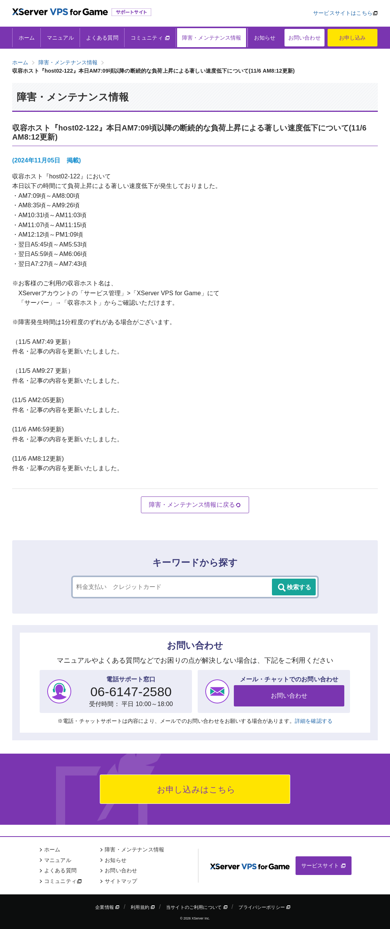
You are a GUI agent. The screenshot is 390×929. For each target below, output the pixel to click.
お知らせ (265, 38)
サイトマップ (121, 881)
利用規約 (143, 907)
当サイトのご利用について (197, 907)
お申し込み (352, 38)
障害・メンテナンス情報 (211, 38)
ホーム (27, 38)
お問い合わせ (304, 38)
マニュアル (60, 38)
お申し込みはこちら (195, 789)
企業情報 (107, 907)
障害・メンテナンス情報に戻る (195, 504)
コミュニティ (150, 38)
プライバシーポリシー (264, 907)
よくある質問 (102, 38)
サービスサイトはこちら (342, 13)
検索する (294, 588)
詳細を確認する (313, 721)
